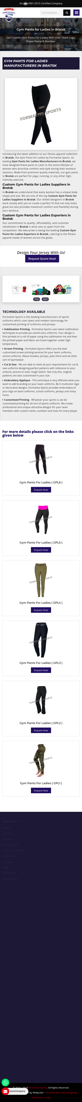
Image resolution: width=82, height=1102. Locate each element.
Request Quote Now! (42, 258)
